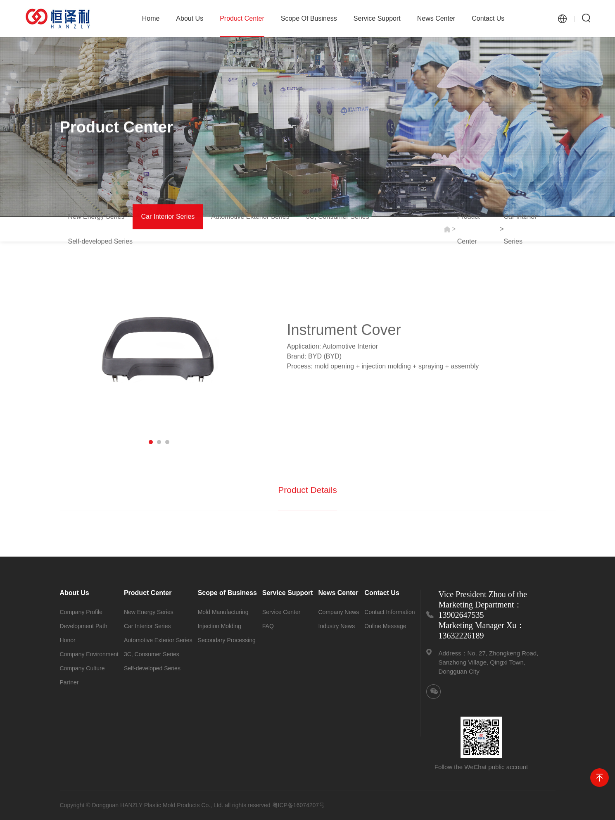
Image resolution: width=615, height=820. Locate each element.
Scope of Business (309, 18)
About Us (189, 18)
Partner (69, 682)
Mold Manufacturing (223, 612)
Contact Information (389, 612)
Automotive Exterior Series (250, 216)
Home (151, 18)
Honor (68, 640)
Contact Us (488, 18)
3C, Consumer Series (337, 216)
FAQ (268, 626)
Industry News (336, 626)
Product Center (242, 26)
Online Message (385, 626)
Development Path (83, 626)
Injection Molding (219, 626)
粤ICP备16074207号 (298, 805)
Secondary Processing (227, 640)
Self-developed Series (100, 241)
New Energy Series (96, 216)
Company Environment (89, 654)
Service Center (281, 612)
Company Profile (81, 612)
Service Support (377, 18)
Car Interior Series (168, 216)
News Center (436, 18)
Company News (338, 612)
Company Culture (82, 668)
